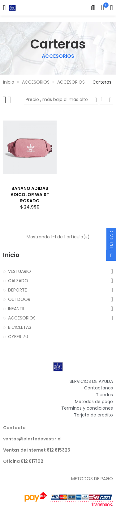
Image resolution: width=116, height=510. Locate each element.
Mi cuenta (111, 8)
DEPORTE (17, 290)
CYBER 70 (18, 336)
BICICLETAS (19, 327)
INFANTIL (16, 309)
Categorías (4, 8)
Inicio (11, 254)
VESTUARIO (19, 271)
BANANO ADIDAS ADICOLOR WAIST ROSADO (30, 194)
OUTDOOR (19, 299)
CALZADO (18, 281)
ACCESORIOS (22, 318)
